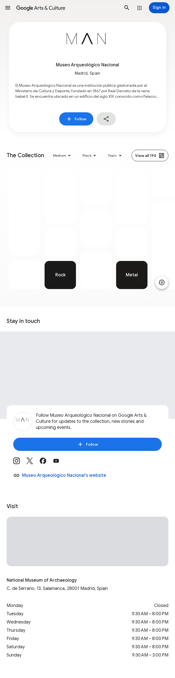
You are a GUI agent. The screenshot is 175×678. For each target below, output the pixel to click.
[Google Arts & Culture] (67, 7)
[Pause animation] (161, 282)
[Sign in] (159, 7)
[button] (7, 7)
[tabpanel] (24, 228)
